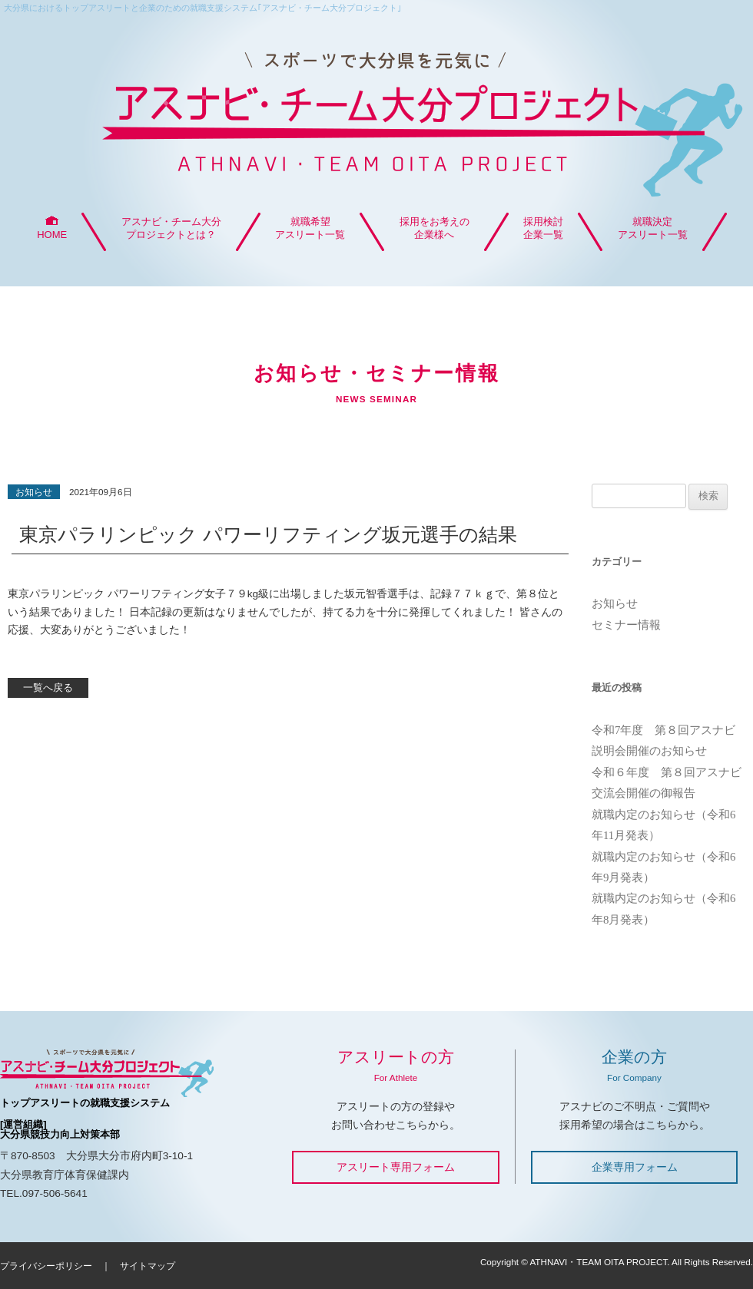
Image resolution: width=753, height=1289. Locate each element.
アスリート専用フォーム (396, 1167)
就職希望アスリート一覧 (310, 228)
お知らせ (615, 603)
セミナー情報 (626, 625)
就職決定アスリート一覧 (653, 228)
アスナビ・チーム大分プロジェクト (376, 116)
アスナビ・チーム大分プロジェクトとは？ (171, 228)
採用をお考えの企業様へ (434, 228)
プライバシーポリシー (46, 1266)
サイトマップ (147, 1266)
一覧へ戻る (48, 687)
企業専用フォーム (635, 1167)
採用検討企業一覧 (543, 228)
